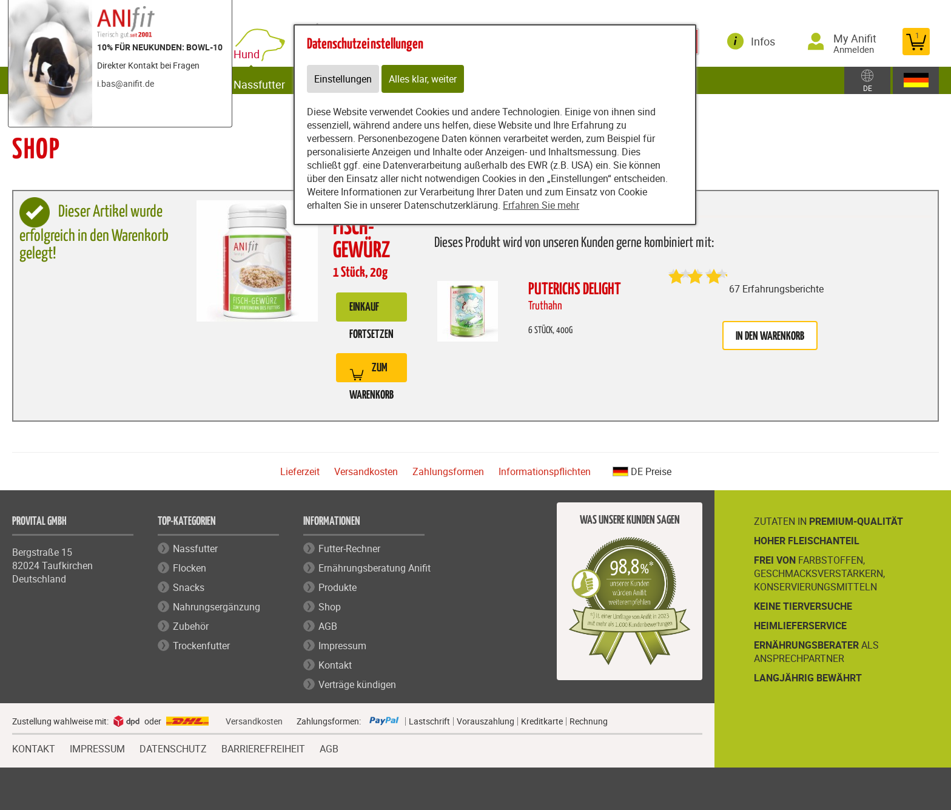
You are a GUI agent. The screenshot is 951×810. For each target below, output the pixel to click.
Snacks (188, 587)
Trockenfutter (201, 645)
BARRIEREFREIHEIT (263, 747)
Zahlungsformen (448, 471)
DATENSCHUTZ (173, 747)
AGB (327, 626)
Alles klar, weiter (423, 79)
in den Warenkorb (770, 336)
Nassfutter (270, 80)
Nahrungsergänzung (216, 606)
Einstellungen (343, 79)
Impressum (342, 645)
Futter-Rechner (349, 548)
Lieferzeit (300, 471)
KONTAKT (33, 747)
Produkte (337, 587)
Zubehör (191, 626)
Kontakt (335, 665)
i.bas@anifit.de (125, 83)
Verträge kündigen (357, 684)
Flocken (189, 568)
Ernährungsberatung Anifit (374, 568)
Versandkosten (366, 471)
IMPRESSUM (97, 747)
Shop (329, 606)
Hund (259, 50)
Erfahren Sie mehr (541, 205)
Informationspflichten (545, 471)
